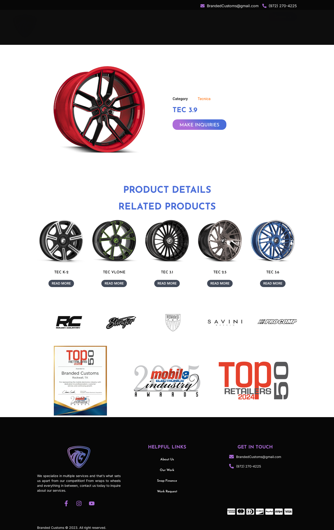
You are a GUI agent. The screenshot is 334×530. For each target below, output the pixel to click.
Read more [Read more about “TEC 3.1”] (167, 283)
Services (191, 26)
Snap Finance (247, 26)
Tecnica (204, 99)
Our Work (218, 26)
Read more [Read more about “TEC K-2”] (61, 283)
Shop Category (156, 26)
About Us (123, 26)
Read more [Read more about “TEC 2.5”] (219, 283)
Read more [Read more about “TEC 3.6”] (272, 283)
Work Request (167, 491)
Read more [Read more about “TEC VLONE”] (114, 283)
